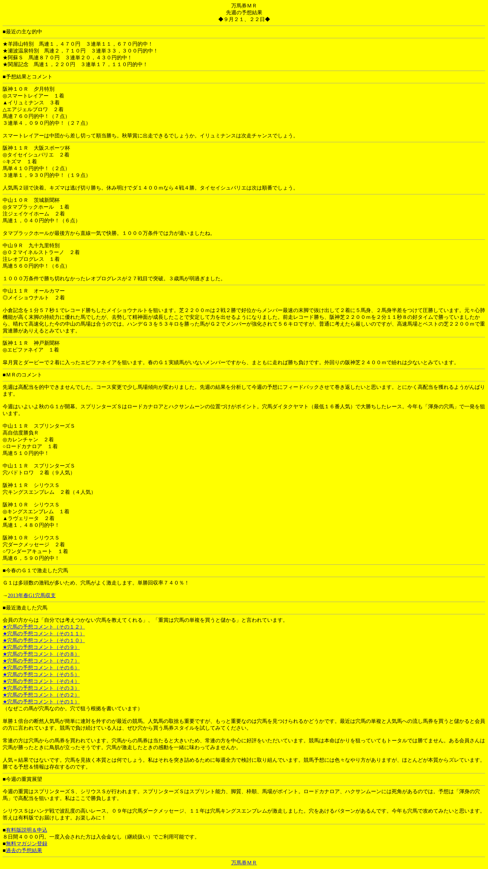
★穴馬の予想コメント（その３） (41, 688)
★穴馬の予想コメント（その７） (41, 661)
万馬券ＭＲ (244, 862)
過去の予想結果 (24, 850)
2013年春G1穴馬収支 (32, 595)
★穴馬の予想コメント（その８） (41, 654)
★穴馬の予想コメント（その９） (41, 647)
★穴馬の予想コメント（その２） (41, 695)
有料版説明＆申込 (26, 830)
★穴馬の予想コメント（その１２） (44, 627)
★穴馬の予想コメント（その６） (41, 667)
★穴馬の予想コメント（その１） (41, 701)
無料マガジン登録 (26, 843)
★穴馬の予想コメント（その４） (41, 681)
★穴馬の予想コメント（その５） (41, 674)
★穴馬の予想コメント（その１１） (44, 633)
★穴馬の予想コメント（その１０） (44, 640)
